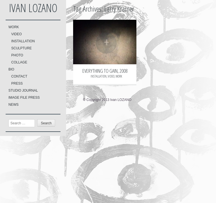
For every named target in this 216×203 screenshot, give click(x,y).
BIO (11, 69)
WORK (13, 27)
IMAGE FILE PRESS (24, 98)
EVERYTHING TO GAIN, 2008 (104, 70)
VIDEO (16, 34)
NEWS (13, 105)
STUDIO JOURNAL (23, 90)
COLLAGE (19, 62)
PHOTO (17, 55)
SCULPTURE (21, 48)
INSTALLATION (23, 41)
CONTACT (19, 76)
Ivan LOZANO (33, 8)
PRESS (17, 83)
